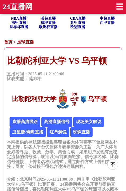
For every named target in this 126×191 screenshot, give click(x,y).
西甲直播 (107, 23)
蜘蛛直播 (81, 132)
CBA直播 (77, 18)
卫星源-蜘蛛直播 (27, 132)
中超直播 (107, 18)
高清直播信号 (56, 121)
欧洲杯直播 (48, 27)
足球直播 (25, 42)
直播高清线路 (25, 121)
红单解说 (58, 132)
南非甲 (35, 78)
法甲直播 (18, 23)
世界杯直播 (19, 27)
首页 (8, 42)
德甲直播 (48, 23)
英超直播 (48, 18)
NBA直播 (19, 18)
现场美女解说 (88, 121)
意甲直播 (77, 23)
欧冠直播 (77, 27)
